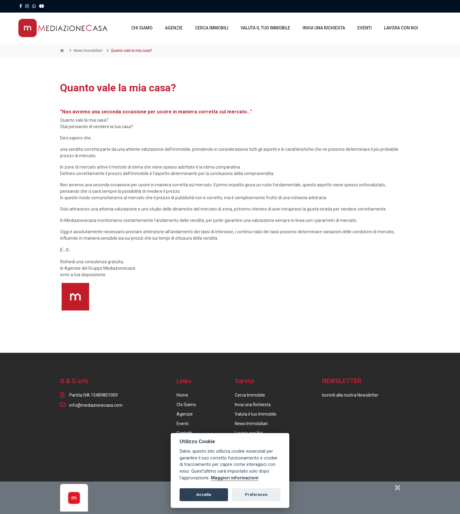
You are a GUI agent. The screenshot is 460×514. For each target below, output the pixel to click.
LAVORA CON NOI (401, 27)
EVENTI (364, 27)
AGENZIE (174, 27)
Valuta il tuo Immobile (255, 414)
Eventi (182, 423)
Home (182, 395)
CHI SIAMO (142, 27)
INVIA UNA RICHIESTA (323, 27)
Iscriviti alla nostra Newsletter (350, 395)
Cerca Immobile (250, 395)
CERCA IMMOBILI (211, 27)
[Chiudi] (397, 488)
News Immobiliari (251, 423)
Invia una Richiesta (253, 404)
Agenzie (185, 414)
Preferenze (256, 494)
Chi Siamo (186, 404)
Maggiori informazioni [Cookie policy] (234, 478)
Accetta (203, 494)
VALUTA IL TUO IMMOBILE (265, 27)
